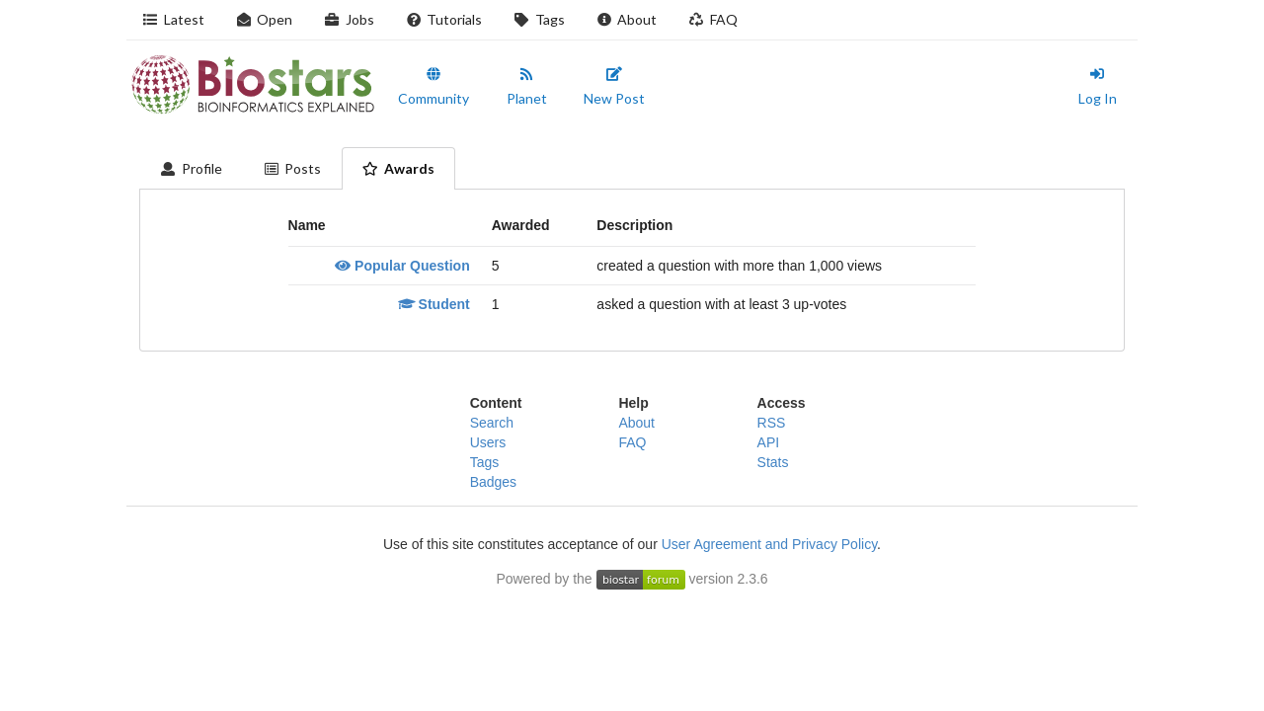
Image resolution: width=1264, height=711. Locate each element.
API (768, 442)
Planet (527, 87)
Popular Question (402, 266)
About (627, 19)
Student (434, 304)
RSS (771, 423)
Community (433, 87)
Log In (1097, 87)
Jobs (349, 19)
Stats (773, 462)
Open (264, 19)
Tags (539, 19)
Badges (493, 482)
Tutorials (444, 19)
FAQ (713, 19)
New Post (614, 87)
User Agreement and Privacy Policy (769, 544)
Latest (173, 19)
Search (492, 423)
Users (488, 442)
